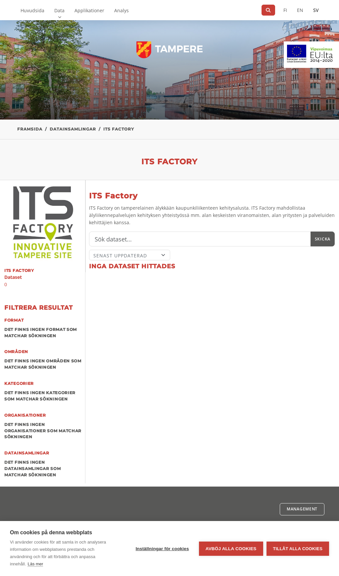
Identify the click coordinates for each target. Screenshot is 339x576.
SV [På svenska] (315, 10)
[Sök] (268, 10)
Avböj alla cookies (231, 548)
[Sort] (129, 255)
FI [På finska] (285, 10)
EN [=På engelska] (300, 10)
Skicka (322, 239)
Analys (121, 10)
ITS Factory (118, 129)
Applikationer (89, 10)
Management (302, 509)
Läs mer (35, 563)
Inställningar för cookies (162, 548)
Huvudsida (32, 10)
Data (59, 10)
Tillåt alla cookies (297, 548)
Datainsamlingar (73, 129)
